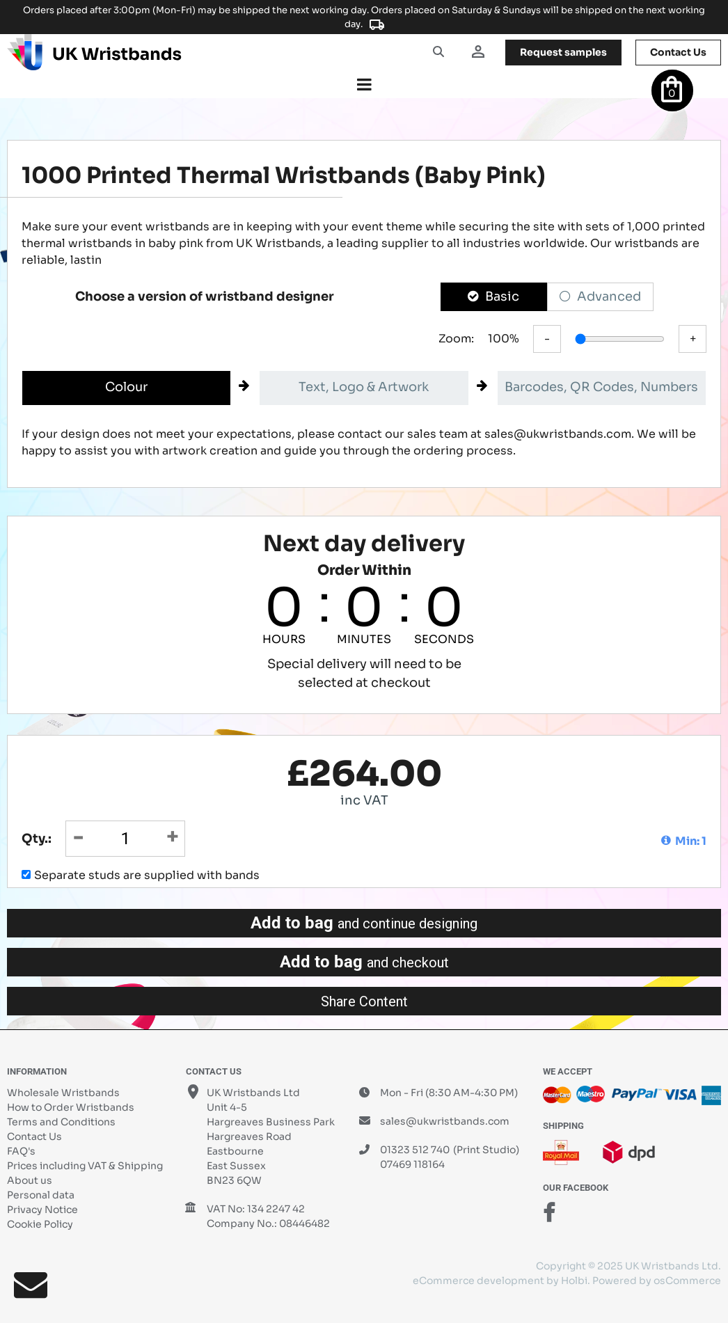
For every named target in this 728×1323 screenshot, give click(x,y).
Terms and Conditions (61, 1122)
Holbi (574, 1280)
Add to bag (364, 923)
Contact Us (34, 1136)
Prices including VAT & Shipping (85, 1165)
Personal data (40, 1195)
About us (29, 1180)
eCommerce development (478, 1280)
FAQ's (21, 1151)
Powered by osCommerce (656, 1280)
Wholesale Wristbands (63, 1092)
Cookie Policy (40, 1224)
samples (563, 52)
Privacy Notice (42, 1209)
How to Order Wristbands (70, 1107)
